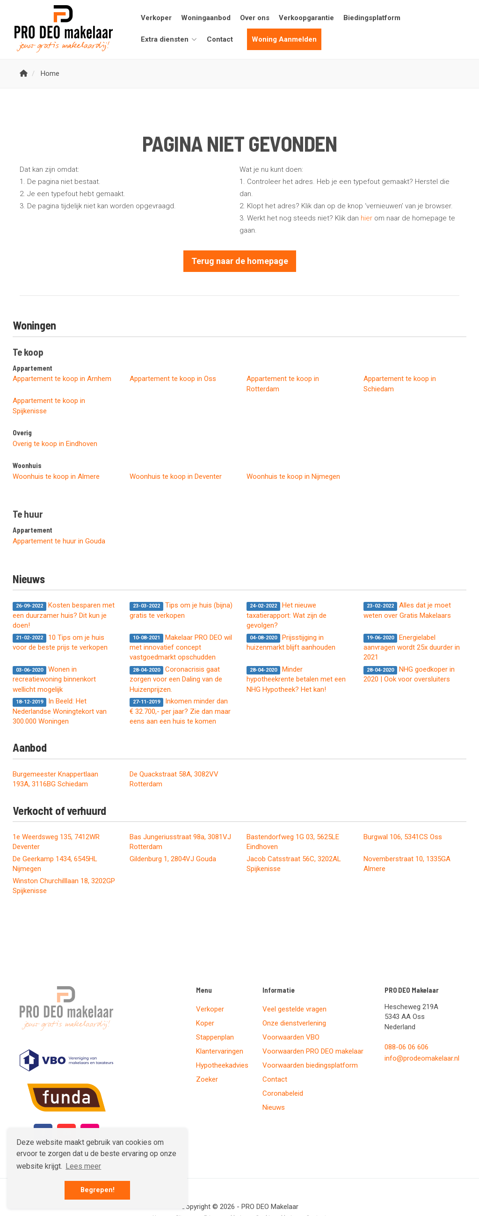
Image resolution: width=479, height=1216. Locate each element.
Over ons (254, 18)
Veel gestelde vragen (294, 1009)
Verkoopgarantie (306, 18)
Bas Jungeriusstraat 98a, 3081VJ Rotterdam (180, 842)
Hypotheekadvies (222, 1065)
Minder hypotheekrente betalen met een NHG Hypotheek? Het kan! (296, 679)
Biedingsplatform (371, 18)
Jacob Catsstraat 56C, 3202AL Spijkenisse (294, 864)
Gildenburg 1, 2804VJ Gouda (173, 859)
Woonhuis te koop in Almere (56, 476)
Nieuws (273, 1107)
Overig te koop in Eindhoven (55, 444)
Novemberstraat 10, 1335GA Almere (406, 864)
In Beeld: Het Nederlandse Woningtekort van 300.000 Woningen (60, 711)
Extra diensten (169, 39)
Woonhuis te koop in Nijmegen (293, 476)
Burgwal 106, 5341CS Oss (402, 837)
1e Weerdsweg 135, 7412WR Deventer (56, 842)
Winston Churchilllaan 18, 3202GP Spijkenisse (64, 886)
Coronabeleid (282, 1093)
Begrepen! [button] (97, 1190)
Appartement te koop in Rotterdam (283, 383)
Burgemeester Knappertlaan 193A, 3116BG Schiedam (55, 779)
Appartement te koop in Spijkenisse (49, 405)
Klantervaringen (219, 1051)
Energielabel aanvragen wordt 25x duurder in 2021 (411, 647)
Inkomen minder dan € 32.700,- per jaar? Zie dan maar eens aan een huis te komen (180, 711)
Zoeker (207, 1079)
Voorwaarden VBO (290, 1037)
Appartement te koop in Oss (173, 378)
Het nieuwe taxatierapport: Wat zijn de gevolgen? (287, 615)
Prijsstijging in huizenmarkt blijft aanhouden (291, 642)
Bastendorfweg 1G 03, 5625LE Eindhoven (293, 842)
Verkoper (156, 18)
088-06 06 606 (406, 1047)
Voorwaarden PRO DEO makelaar (312, 1051)
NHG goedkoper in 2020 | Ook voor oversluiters (409, 674)
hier (366, 218)
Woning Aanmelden (284, 39)
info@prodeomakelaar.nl (422, 1058)
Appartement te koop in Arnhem (62, 378)
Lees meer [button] (83, 1166)
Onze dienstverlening (294, 1023)
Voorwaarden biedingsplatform (310, 1065)
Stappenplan (215, 1037)
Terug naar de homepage (239, 261)
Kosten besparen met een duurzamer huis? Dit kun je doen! (64, 615)
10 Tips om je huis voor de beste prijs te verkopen (60, 642)
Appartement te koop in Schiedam (399, 383)
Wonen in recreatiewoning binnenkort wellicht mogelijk (54, 679)
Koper (205, 1023)
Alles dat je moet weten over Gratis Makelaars (407, 610)
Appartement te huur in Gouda (59, 541)
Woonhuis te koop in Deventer (176, 476)
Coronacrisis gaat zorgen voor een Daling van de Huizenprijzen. (176, 679)
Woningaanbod (206, 18)
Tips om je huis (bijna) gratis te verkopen (181, 610)
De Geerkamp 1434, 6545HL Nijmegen (55, 864)
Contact (220, 39)
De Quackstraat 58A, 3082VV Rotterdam (174, 779)
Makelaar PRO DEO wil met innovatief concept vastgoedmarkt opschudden (181, 647)
